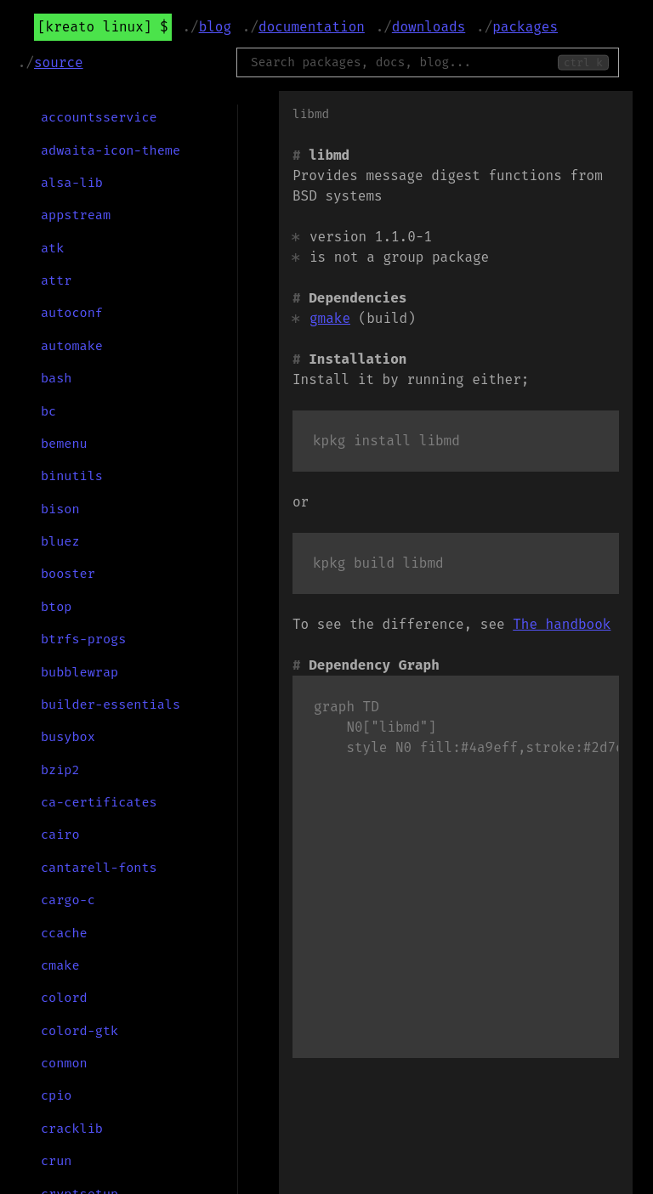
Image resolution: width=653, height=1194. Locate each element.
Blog (215, 27)
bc (48, 411)
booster (68, 573)
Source (58, 62)
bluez (60, 541)
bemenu (64, 443)
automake (72, 346)
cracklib (72, 1128)
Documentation (311, 27)
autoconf (72, 312)
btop (56, 606)
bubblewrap (79, 672)
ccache (64, 933)
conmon (64, 1063)
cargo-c (68, 900)
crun (56, 1161)
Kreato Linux (95, 27)
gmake (329, 318)
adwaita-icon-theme (110, 150)
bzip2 (60, 770)
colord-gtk (79, 1030)
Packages (525, 27)
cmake (60, 965)
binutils (72, 476)
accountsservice (99, 117)
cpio (56, 1095)
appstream (76, 215)
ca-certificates (99, 802)
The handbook (561, 624)
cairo (60, 834)
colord (64, 997)
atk (52, 248)
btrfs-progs (83, 639)
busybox (68, 736)
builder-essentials (110, 704)
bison (60, 509)
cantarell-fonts (99, 867)
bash (56, 378)
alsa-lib (72, 182)
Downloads (428, 27)
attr (56, 280)
